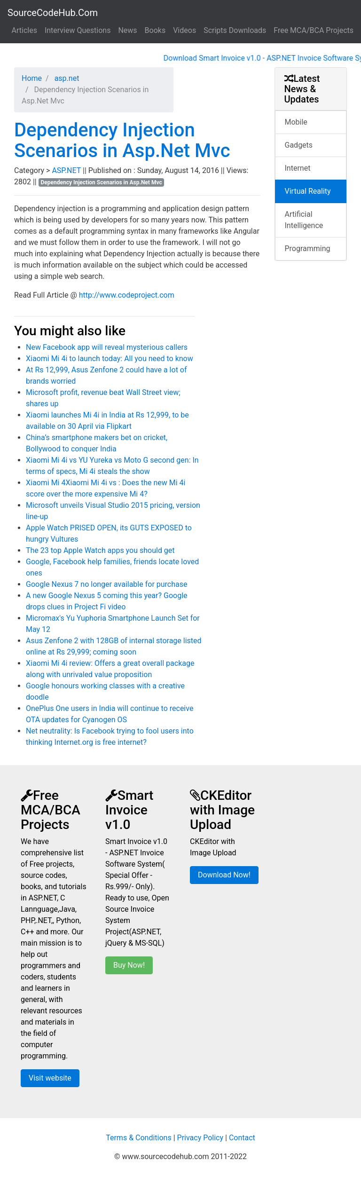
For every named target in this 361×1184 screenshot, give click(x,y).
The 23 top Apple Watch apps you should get (100, 550)
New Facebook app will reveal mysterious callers (107, 347)
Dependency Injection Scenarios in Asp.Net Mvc (122, 140)
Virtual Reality (308, 191)
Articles (24, 30)
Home (32, 78)
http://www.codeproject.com (126, 295)
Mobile (296, 122)
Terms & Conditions (139, 1137)
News (127, 30)
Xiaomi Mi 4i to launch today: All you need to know (109, 358)
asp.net (66, 78)
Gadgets (299, 145)
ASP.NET (67, 170)
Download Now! (224, 874)
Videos (184, 30)
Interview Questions (78, 30)
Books (155, 30)
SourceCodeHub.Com (53, 12)
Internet (298, 168)
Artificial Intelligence (304, 220)
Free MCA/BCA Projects (313, 30)
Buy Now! (129, 965)
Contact (242, 1137)
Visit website (50, 1077)
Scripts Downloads (235, 30)
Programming (307, 248)
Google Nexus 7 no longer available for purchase (106, 584)
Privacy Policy (200, 1137)
